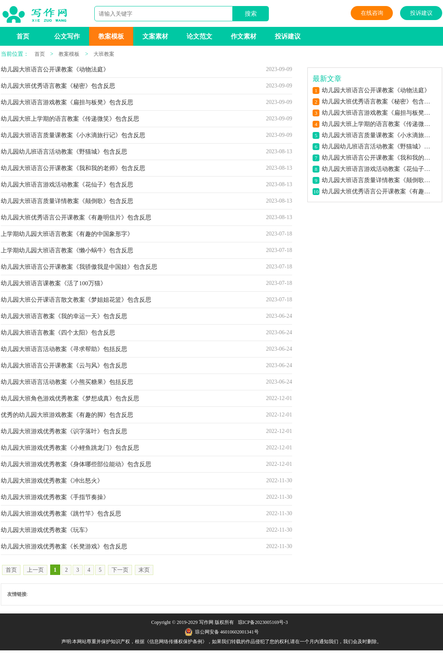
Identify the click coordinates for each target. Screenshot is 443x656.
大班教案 (103, 54)
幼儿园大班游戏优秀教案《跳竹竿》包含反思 (61, 513)
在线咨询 (372, 13)
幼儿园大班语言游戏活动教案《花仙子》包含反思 (67, 184)
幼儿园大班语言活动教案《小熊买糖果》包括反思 (67, 382)
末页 (144, 570)
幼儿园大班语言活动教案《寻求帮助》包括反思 (64, 349)
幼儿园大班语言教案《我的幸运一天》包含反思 (64, 316)
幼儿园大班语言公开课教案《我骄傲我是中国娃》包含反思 (79, 267)
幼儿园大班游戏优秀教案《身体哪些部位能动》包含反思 (76, 464)
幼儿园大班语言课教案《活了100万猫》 (53, 283)
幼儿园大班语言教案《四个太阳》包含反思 (58, 332)
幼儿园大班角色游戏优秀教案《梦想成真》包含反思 (70, 398)
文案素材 (155, 36)
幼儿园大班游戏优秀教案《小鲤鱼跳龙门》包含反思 (70, 448)
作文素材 (243, 36)
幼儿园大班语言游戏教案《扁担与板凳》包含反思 (67, 102)
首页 (22, 36)
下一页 (120, 570)
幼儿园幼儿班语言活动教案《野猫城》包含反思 (64, 151)
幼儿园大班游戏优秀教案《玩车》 (46, 530)
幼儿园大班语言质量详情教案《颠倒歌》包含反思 (67, 201)
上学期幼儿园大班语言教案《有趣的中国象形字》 (67, 234)
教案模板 (111, 36)
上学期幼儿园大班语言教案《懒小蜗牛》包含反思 (67, 250)
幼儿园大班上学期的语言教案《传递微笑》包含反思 (70, 119)
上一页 (35, 570)
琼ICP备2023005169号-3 (263, 622)
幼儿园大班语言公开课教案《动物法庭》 (55, 69)
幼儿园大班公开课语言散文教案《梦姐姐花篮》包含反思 (76, 300)
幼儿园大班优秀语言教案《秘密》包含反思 (58, 86)
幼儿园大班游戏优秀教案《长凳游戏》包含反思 (64, 546)
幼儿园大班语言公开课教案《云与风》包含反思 (64, 365)
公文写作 (67, 36)
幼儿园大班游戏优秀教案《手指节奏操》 (55, 497)
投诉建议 (421, 13)
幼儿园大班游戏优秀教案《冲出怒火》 (52, 480)
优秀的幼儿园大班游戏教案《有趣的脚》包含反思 (67, 415)
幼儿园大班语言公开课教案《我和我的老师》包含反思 (73, 168)
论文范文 (199, 36)
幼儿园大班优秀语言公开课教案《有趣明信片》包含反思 (76, 217)
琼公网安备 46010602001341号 (222, 632)
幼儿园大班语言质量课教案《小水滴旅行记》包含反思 (73, 135)
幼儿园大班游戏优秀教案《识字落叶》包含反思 (64, 431)
